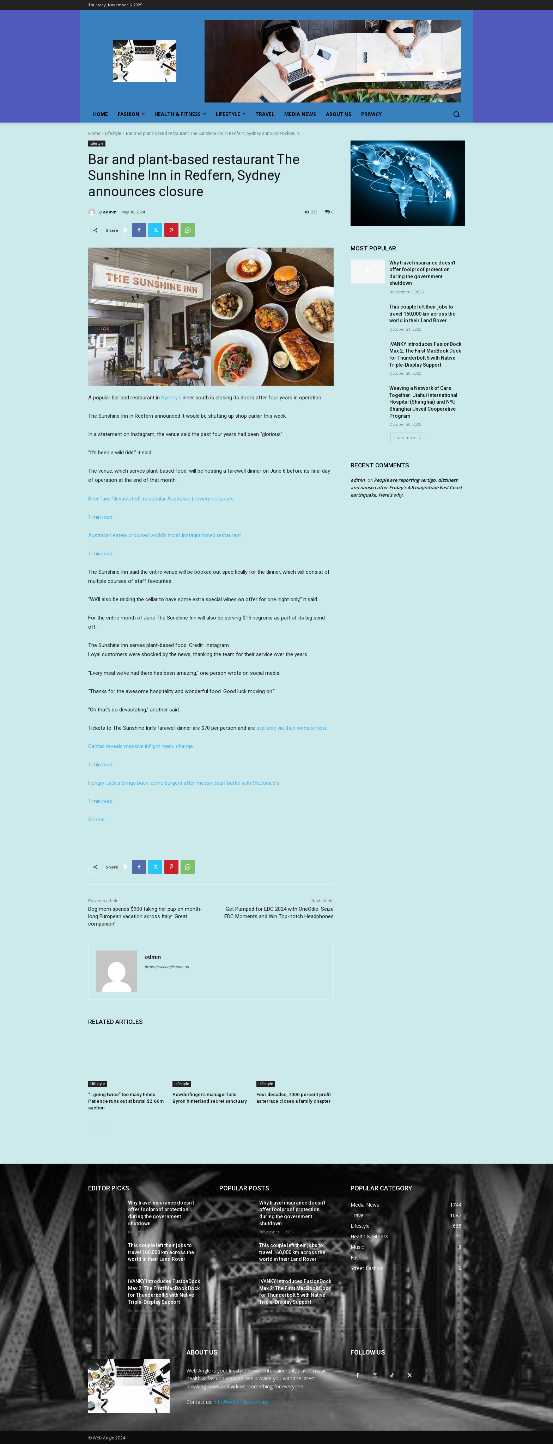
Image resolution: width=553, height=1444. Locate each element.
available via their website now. (291, 728)
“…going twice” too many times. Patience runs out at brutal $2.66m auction (123, 1101)
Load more (407, 438)
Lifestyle (113, 133)
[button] (456, 114)
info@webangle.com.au (240, 1401)
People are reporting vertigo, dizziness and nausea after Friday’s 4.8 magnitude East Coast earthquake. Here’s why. (406, 487)
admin (110, 211)
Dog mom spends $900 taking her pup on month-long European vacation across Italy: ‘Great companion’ (145, 916)
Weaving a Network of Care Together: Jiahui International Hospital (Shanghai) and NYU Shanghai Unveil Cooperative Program (423, 401)
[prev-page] (92, 1124)
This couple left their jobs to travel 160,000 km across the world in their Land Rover (422, 313)
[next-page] (103, 1124)
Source (96, 819)
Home (94, 133)
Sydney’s (171, 397)
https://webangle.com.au (167, 967)
